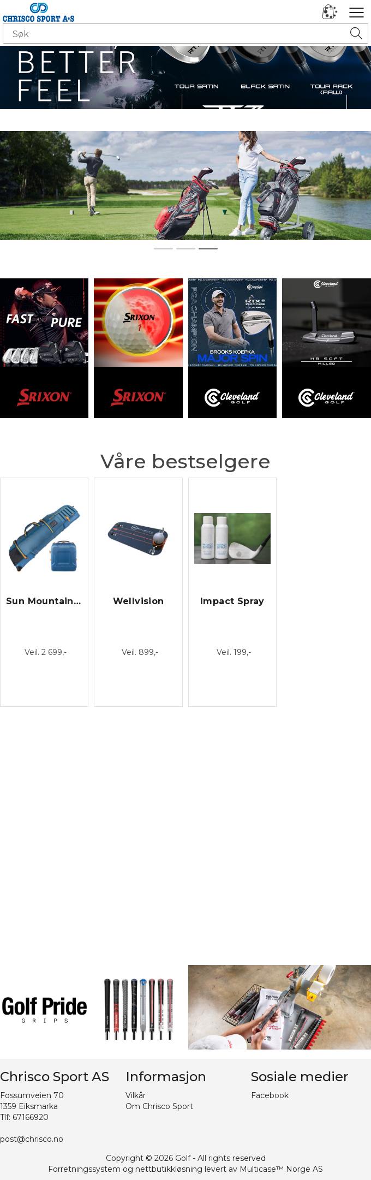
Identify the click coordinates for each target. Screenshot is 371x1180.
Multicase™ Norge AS (281, 1169)
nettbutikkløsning (168, 1169)
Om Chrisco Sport (159, 1106)
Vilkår (135, 1095)
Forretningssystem (84, 1169)
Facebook (270, 1095)
